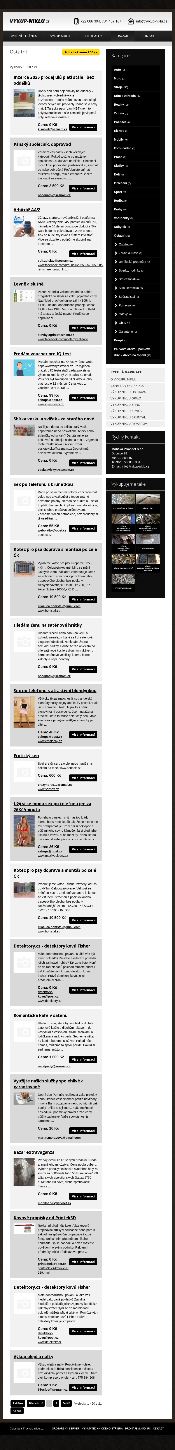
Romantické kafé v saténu (41, 1015)
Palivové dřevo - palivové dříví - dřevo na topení (132, 352)
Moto (119, 78)
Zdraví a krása (130, 253)
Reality (122, 104)
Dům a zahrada (127, 96)
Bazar (123, 36)
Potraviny (127, 305)
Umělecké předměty (134, 261)
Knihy (120, 209)
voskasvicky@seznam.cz (56, 469)
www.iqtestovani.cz (51, 404)
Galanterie (128, 331)
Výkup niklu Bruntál (128, 417)
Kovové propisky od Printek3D (45, 1218)
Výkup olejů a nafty (33, 1356)
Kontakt (149, 36)
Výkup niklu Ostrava (128, 392)
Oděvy (125, 314)
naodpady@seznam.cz (54, 195)
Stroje (121, 87)
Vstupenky (123, 218)
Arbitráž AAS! (27, 210)
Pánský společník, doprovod (42, 144)
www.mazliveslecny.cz (53, 855)
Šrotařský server (66, 1428)
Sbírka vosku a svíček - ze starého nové (54, 419)
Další (66, 1403)
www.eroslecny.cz (50, 741)
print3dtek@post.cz (52, 1264)
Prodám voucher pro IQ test (42, 354)
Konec (17, 1410)
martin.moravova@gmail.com (59, 1137)
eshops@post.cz (50, 400)
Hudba (121, 200)
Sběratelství (129, 296)
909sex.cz (45, 535)
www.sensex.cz (48, 789)
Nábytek (122, 227)
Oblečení (122, 183)
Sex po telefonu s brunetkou (43, 484)
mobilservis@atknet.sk (54, 1203)
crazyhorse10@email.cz (55, 784)
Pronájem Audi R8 (138, 1428)
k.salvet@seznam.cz (52, 129)
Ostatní (122, 235)
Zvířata (121, 113)
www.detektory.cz (49, 1001)
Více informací (83, 127)
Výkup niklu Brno (125, 404)
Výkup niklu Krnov (126, 411)
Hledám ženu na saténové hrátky (48, 625)
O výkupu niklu (123, 379)
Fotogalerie (94, 36)
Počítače (122, 122)
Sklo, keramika (131, 288)
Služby (121, 165)
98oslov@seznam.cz (53, 1389)
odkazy (158, 1428)
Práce (120, 157)
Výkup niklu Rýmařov (128, 423)
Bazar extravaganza (34, 1152)
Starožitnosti (129, 279)
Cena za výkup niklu (127, 385)
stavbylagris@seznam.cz (56, 335)
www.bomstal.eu (49, 610)
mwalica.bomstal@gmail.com (59, 606)
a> (137, 576)
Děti (119, 174)
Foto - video (124, 148)
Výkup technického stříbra (102, 1428)
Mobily (121, 139)
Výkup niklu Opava (125, 398)
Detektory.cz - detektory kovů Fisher (52, 946)
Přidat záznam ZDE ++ (81, 52)
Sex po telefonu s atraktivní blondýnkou (55, 690)
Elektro (121, 130)
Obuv (124, 323)
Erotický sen (26, 756)
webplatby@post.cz (52, 530)
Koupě (121, 340)
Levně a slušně (29, 284)
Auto (119, 69)
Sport (120, 192)
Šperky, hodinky (131, 270)
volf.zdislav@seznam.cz (55, 260)
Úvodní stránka (23, 36)
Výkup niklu (60, 36)
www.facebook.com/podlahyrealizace (63, 339)
